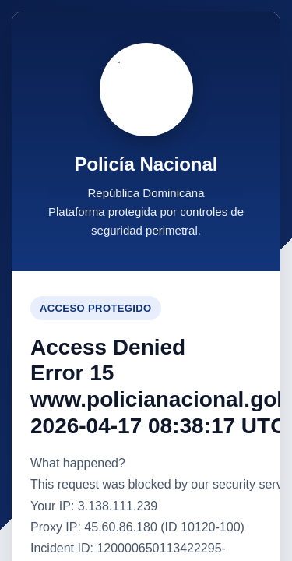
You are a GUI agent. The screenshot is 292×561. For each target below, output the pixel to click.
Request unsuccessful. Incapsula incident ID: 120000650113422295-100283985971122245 (146, 280)
